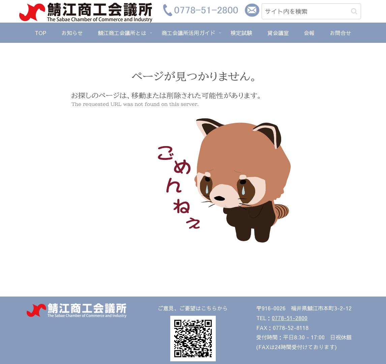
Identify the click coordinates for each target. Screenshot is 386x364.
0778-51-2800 (289, 317)
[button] (354, 11)
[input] (311, 11)
